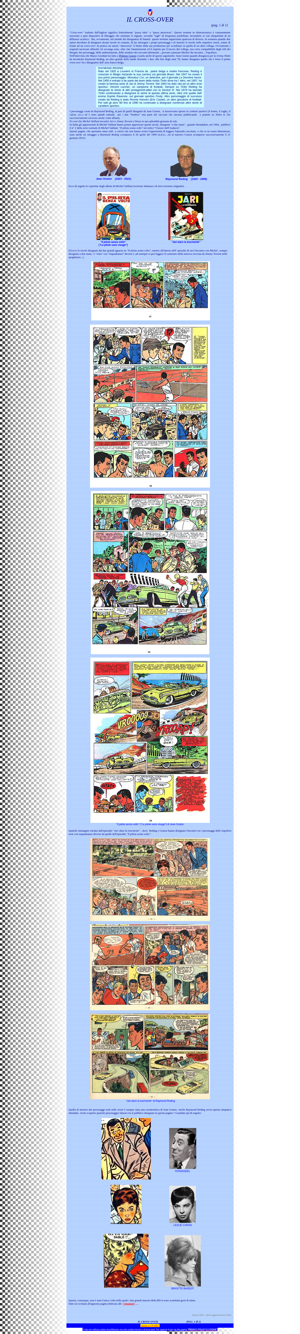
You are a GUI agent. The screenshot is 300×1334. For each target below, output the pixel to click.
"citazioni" (128, 1303)
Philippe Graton (127, 55)
